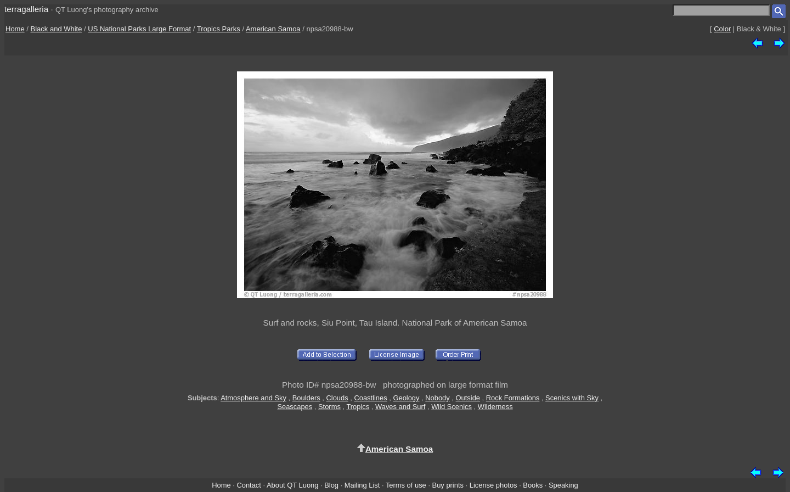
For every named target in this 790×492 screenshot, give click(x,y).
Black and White (56, 29)
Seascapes (294, 406)
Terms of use (406, 485)
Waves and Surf (400, 406)
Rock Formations (513, 398)
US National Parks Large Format (139, 29)
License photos (493, 485)
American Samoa (273, 29)
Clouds (337, 398)
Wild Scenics (451, 406)
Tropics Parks (218, 29)
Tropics (357, 406)
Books (533, 485)
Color (722, 29)
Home (15, 29)
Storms (329, 406)
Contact (248, 485)
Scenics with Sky (572, 398)
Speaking (563, 485)
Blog (331, 485)
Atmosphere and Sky (253, 398)
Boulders (306, 398)
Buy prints (448, 485)
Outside (468, 398)
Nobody (437, 398)
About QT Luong (292, 485)
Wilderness (495, 406)
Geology (406, 398)
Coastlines (370, 398)
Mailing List (362, 485)
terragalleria (26, 9)
